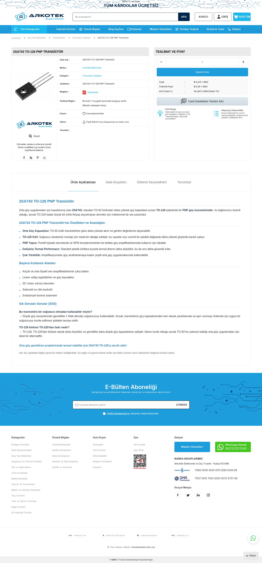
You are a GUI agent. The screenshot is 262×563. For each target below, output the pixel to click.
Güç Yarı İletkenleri (37, 37)
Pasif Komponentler (21, 450)
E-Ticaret (120, 559)
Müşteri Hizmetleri (161, 29)
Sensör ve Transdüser (23, 484)
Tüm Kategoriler (27, 29)
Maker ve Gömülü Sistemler (25, 490)
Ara (184, 16)
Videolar (137, 29)
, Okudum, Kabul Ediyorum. (131, 413)
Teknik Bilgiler (92, 29)
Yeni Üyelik (139, 444)
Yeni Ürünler (99, 450)
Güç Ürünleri (18, 495)
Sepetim (97, 467)
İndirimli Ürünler (66, 29)
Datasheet (93, 92)
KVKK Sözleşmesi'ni (118, 413)
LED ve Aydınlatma (21, 467)
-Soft (112, 559)
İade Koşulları (116, 182)
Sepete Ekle (202, 72)
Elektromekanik (19, 478)
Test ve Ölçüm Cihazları (24, 501)
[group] (34, 86)
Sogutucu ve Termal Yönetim (26, 461)
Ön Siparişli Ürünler (21, 512)
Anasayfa (16, 38)
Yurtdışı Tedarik (189, 29)
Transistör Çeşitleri (81, 37)
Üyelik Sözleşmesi (61, 450)
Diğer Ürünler (18, 507)
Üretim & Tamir (215, 29)
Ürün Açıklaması (83, 182)
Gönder (181, 404)
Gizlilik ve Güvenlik (62, 467)
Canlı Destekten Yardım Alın (202, 101)
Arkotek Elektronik (92, 67)
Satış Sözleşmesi (61, 455)
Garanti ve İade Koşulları (65, 461)
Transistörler (59, 37)
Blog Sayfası (116, 29)
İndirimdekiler (100, 455)
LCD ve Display (19, 472)
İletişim (236, 29)
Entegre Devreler (20, 444)
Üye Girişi (139, 450)
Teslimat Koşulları (61, 444)
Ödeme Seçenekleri (152, 182)
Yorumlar (184, 182)
